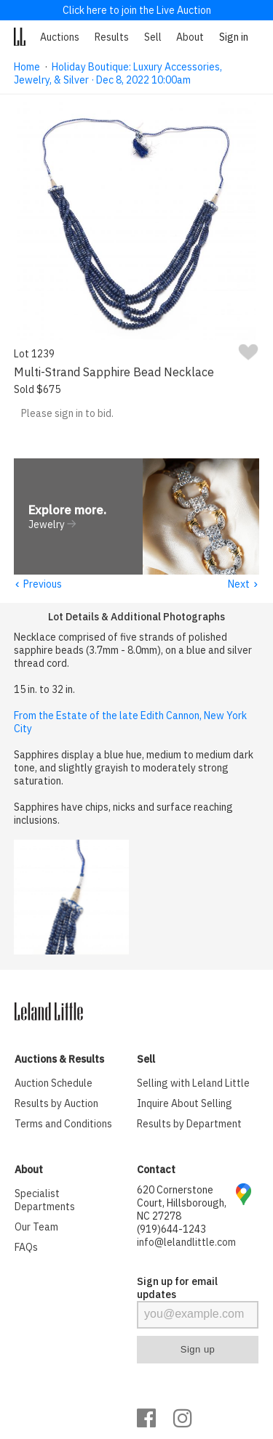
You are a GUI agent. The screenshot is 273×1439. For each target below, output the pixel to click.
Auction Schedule (53, 1083)
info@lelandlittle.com (186, 1242)
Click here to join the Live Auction (137, 10)
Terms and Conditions (63, 1124)
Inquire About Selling (184, 1104)
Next (243, 584)
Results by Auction (56, 1104)
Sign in (233, 37)
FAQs (26, 1247)
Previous (38, 584)
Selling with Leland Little (193, 1083)
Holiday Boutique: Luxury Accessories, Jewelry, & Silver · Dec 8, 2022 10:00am (118, 73)
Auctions (59, 37)
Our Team (36, 1227)
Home (27, 66)
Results (112, 37)
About (190, 37)
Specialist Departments (45, 1201)
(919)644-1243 (171, 1229)
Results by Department (189, 1124)
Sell (153, 37)
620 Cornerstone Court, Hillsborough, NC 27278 (181, 1203)
